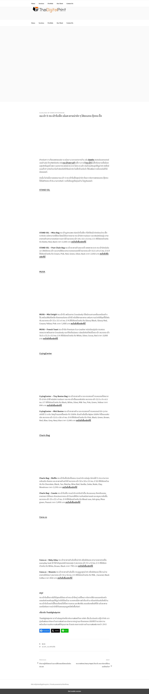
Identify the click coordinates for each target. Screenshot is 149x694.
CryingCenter (45, 353)
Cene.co (43, 517)
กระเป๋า (44, 646)
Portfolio (50, 23)
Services (41, 23)
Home (33, 23)
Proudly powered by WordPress (59, 684)
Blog (44, 644)
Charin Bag (44, 435)
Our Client (60, 23)
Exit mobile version (74, 691)
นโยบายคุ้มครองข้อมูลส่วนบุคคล (40, 684)
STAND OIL (44, 189)
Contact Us (70, 23)
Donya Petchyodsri (57, 112)
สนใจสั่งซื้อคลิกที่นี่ (78, 241)
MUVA (42, 271)
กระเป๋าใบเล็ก (51, 646)
